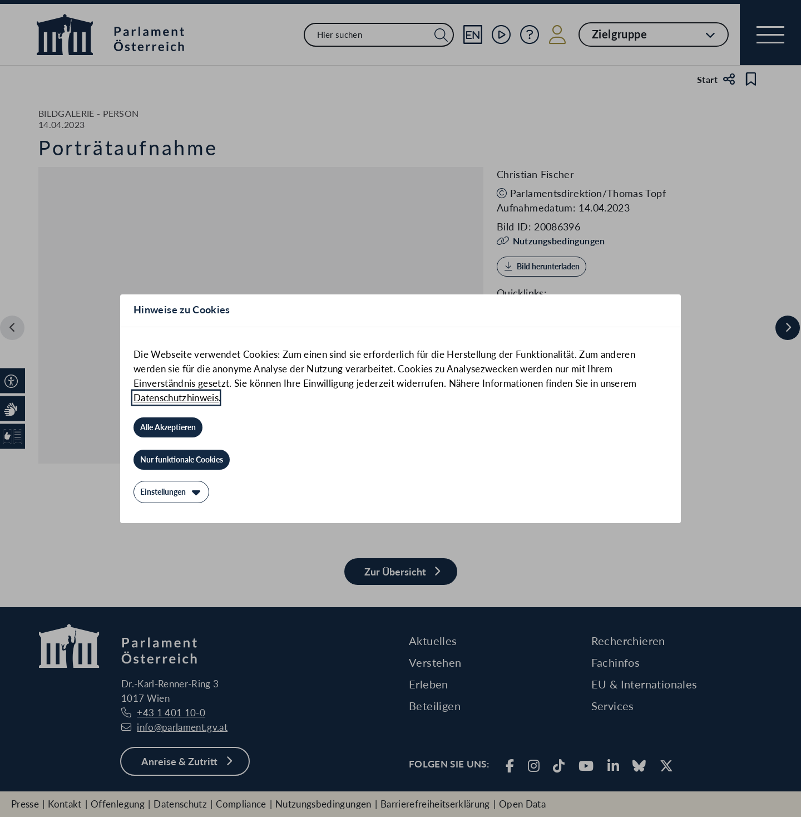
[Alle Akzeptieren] (168, 427)
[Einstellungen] (171, 492)
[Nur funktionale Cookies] (182, 460)
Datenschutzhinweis (176, 397)
